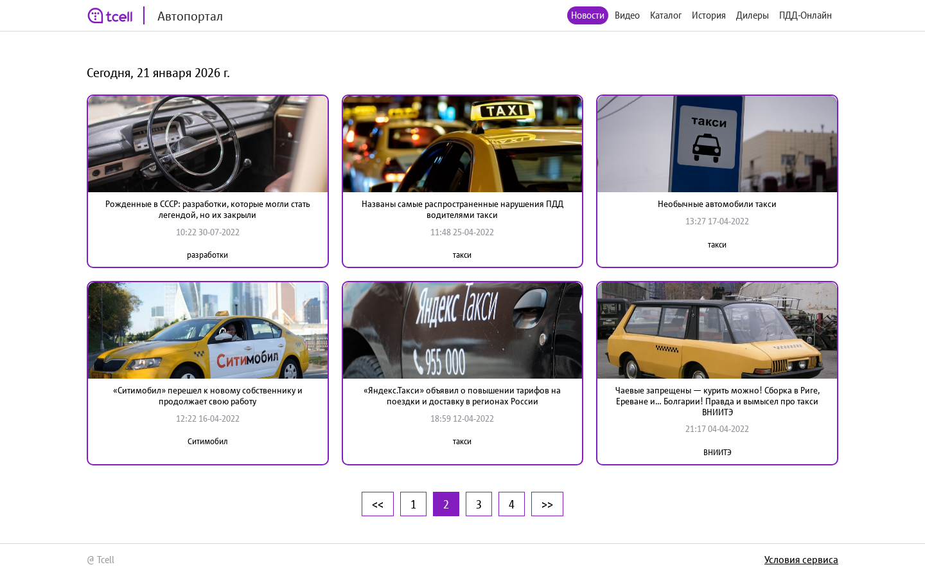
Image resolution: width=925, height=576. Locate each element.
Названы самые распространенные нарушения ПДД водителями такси (462, 209)
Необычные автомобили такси (717, 204)
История (709, 15)
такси (462, 255)
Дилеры (752, 15)
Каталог (666, 15)
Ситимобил (208, 441)
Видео (627, 15)
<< (377, 504)
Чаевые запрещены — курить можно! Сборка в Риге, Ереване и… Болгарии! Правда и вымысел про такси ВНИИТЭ (717, 401)
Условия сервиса (801, 559)
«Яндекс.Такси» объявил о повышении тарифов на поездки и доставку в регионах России (462, 395)
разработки (207, 255)
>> (547, 504)
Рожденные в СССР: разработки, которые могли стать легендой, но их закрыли (207, 209)
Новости (587, 15)
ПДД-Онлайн (805, 15)
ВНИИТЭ (717, 452)
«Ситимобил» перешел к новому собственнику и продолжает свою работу (208, 395)
